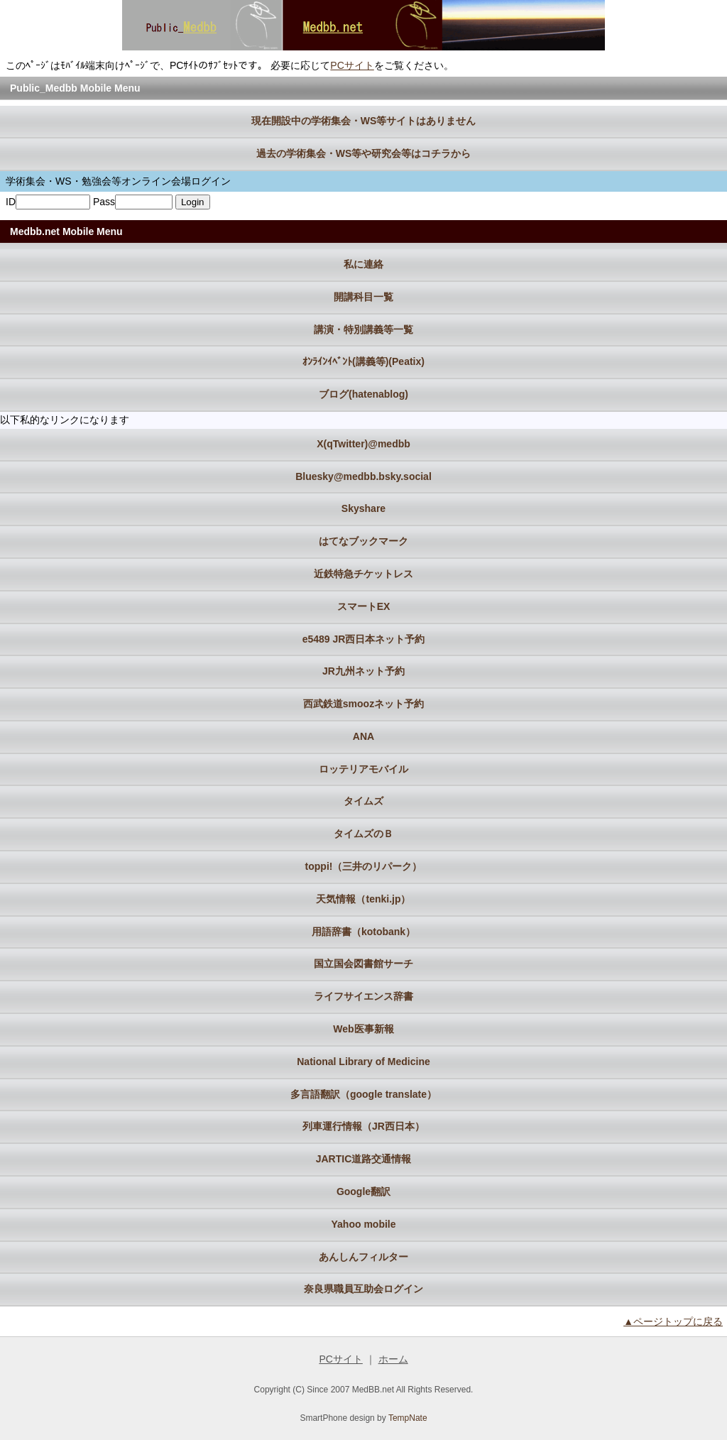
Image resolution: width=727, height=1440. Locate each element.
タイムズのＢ (363, 833)
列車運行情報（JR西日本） (363, 1126)
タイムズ (363, 801)
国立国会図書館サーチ (363, 963)
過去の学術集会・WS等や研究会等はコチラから (363, 153)
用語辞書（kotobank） (363, 931)
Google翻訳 (363, 1191)
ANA (363, 736)
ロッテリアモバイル (363, 769)
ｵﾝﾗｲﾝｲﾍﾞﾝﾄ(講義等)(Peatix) (363, 361)
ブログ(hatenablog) (363, 394)
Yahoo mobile (363, 1224)
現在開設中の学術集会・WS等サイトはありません (363, 120)
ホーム (393, 1359)
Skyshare (363, 508)
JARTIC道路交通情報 (364, 1158)
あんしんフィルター (363, 1256)
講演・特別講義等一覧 (363, 329)
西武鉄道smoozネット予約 (363, 703)
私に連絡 (363, 264)
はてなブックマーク (363, 541)
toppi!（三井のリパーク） (363, 866)
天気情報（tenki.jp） (363, 899)
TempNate (407, 1418)
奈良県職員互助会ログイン (363, 1288)
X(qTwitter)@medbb (363, 443)
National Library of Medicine (363, 1061)
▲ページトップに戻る (673, 1321)
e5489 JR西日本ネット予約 (363, 639)
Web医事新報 (363, 1029)
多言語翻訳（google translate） (363, 1094)
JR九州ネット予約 (363, 671)
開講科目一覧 (363, 296)
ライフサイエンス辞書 (363, 996)
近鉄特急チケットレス (363, 573)
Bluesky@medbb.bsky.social (363, 476)
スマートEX (363, 606)
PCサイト (351, 65)
